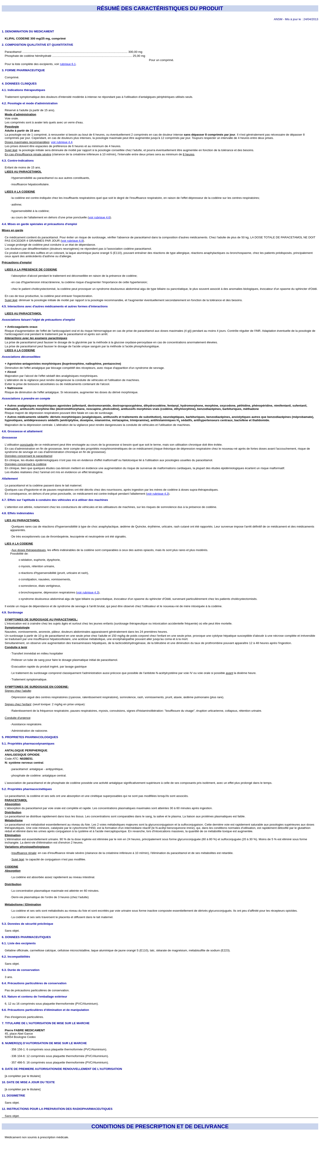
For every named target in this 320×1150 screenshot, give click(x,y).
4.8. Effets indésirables (18, 513)
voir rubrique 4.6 (99, 217)
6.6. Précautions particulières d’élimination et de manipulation (45, 1010)
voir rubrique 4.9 (72, 240)
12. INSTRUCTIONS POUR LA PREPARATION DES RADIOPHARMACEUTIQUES (57, 1108)
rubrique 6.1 (68, 64)
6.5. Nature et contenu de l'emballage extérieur (34, 996)
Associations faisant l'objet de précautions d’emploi (38, 319)
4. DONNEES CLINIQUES (19, 83)
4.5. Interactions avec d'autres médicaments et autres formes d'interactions (55, 306)
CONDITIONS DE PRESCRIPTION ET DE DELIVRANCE (159, 1126)
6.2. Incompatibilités (16, 956)
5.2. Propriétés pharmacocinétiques (27, 789)
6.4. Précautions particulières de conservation (34, 983)
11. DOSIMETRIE (13, 1095)
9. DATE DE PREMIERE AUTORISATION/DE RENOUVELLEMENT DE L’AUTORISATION (62, 1069)
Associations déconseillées (21, 356)
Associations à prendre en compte (26, 398)
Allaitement (10, 478)
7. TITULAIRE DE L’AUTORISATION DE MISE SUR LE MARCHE (46, 1023)
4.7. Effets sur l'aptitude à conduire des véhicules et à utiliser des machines (55, 500)
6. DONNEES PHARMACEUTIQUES (26, 937)
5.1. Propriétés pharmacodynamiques (28, 743)
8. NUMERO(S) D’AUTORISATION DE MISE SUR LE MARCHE (44, 1043)
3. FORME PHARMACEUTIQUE (23, 70)
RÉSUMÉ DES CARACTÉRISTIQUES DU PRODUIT (160, 8)
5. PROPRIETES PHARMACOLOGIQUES (30, 737)
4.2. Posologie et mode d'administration (30, 103)
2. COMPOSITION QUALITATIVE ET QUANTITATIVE (37, 44)
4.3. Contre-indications (18, 160)
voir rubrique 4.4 (61, 142)
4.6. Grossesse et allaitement (22, 431)
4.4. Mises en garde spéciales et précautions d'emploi (39, 224)
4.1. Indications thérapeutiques (23, 90)
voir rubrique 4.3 (157, 493)
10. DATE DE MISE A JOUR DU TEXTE (28, 1082)
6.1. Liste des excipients (19, 943)
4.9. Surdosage (12, 612)
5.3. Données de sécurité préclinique (27, 923)
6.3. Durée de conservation (21, 970)
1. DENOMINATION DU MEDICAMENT (28, 31)
